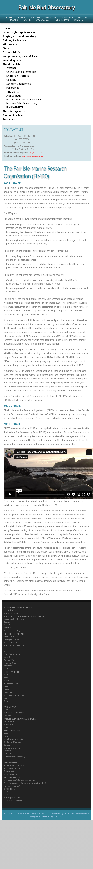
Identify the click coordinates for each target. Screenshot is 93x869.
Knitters (67, 17)
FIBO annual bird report (13, 792)
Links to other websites (13, 800)
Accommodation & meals (14, 619)
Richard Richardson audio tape (24, 99)
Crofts (28, 19)
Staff (6, 710)
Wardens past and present (14, 712)
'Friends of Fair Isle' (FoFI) (14, 786)
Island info (51, 17)
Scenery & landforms (12, 748)
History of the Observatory (14, 757)
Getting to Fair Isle (11, 639)
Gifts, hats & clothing (12, 768)
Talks (6, 727)
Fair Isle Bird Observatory (46, 7)
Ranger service (9, 721)
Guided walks (9, 724)
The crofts (7, 751)
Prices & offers (9, 625)
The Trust (7, 715)
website (15, 400)
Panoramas (12, 87)
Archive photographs (12, 797)
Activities (7, 628)
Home (9, 17)
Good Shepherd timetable (14, 645)
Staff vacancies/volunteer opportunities (19, 780)
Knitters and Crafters (12, 742)
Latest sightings (10, 610)
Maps (6, 795)
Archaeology (43, 19)
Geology (82, 17)
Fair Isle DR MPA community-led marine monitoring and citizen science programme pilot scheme (46, 386)
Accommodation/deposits (14, 765)
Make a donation (11, 774)
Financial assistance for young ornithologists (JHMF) (25, 783)
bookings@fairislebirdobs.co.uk (32, 156)
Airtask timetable (11, 642)
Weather (36, 17)
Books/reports (9, 771)
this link (54, 418)
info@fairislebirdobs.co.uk (38, 153)
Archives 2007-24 (11, 613)
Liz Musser (57, 505)
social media (30, 400)
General (21, 17)
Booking (7, 622)
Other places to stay (12, 631)
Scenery (14, 19)
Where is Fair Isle (11, 636)
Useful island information (14, 739)
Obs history (62, 19)
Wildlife (78, 19)
